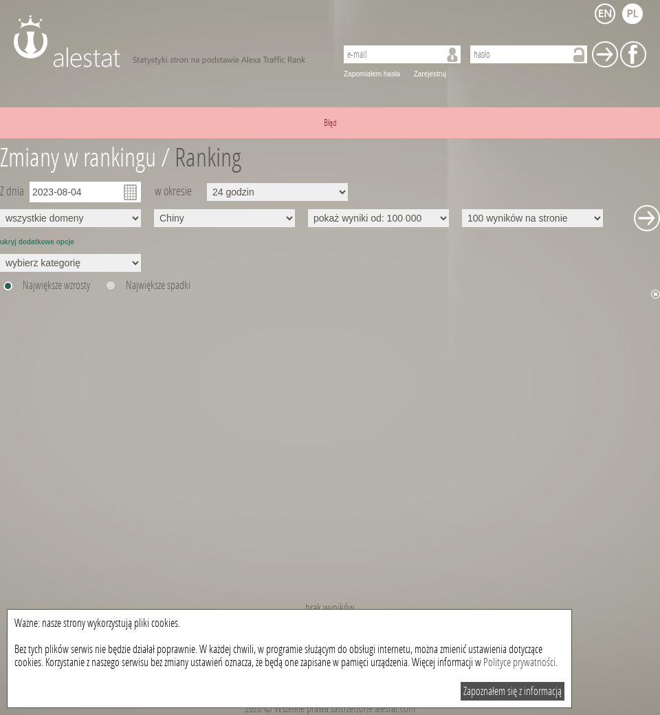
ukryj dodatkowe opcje (37, 242)
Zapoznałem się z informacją (512, 691)
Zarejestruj (430, 74)
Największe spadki (158, 285)
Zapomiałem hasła (372, 74)
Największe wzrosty (56, 285)
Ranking (208, 157)
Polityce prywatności (519, 662)
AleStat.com (167, 41)
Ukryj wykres (655, 294)
